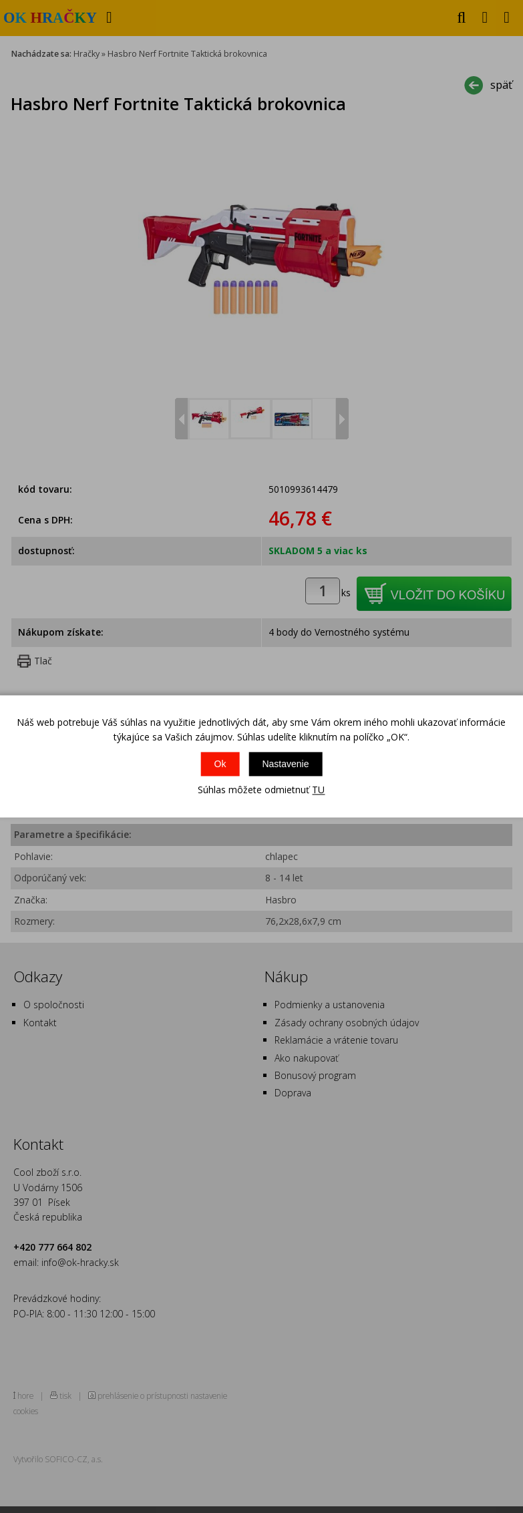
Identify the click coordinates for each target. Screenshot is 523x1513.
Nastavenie (285, 764)
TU (318, 789)
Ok (220, 764)
